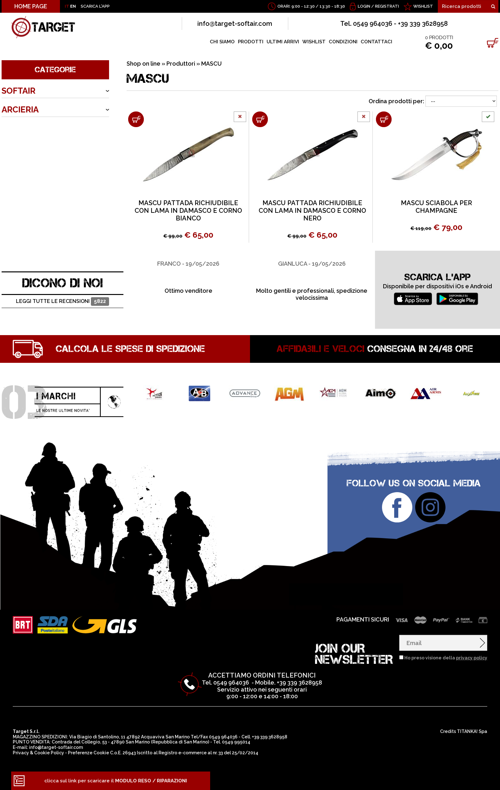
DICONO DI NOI (62, 283)
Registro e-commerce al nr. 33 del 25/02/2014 (208, 752)
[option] (188, 272)
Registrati (387, 6)
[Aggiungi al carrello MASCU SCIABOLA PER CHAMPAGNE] (384, 119)
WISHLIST (423, 6)
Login (364, 6)
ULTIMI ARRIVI (283, 42)
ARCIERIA (20, 109)
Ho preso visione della (445, 657)
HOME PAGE (30, 6)
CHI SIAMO (222, 42)
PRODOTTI (250, 42)
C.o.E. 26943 (123, 752)
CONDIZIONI (343, 42)
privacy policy (471, 657)
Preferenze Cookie (88, 752)
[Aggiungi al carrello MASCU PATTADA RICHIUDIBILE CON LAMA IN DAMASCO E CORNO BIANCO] (136, 119)
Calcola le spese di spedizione (130, 348)
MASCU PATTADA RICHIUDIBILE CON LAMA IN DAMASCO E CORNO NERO (312, 210)
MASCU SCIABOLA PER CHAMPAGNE (436, 206)
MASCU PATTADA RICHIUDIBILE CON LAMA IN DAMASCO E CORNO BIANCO (188, 210)
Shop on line (143, 63)
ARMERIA (20, 128)
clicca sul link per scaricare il (115, 781)
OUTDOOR (23, 147)
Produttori (180, 63)
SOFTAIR (18, 91)
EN (73, 6)
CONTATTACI (376, 42)
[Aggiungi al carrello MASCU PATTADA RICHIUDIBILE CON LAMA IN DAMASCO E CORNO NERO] (260, 119)
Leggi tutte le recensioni (62, 301)
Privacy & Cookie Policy (38, 752)
